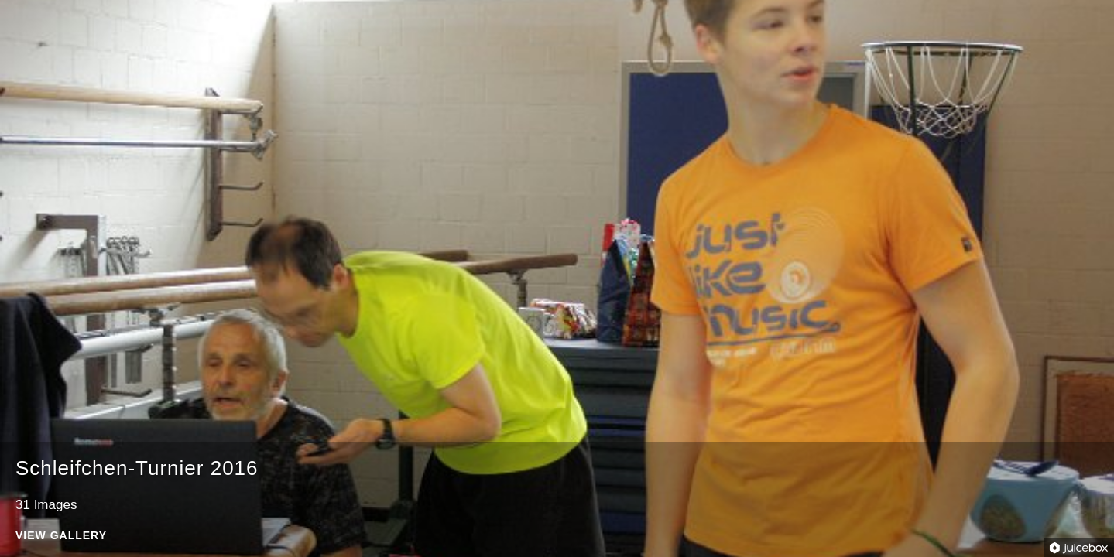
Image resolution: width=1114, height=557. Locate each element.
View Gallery (61, 536)
